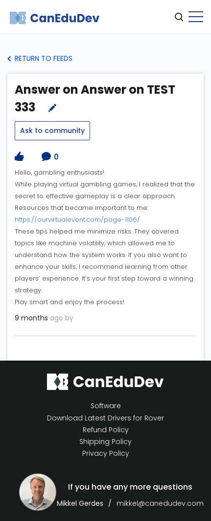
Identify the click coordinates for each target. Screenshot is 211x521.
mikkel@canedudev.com (160, 503)
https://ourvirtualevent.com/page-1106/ (77, 219)
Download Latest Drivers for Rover (105, 418)
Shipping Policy (105, 441)
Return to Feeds (39, 58)
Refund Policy (106, 430)
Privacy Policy (105, 453)
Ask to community (52, 130)
